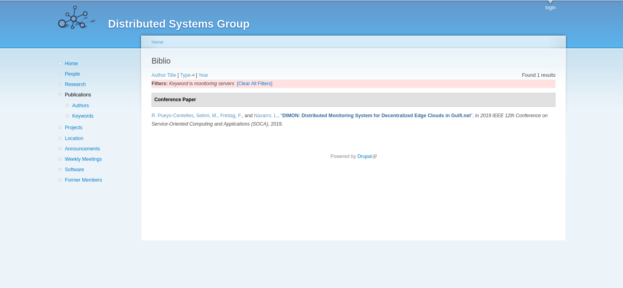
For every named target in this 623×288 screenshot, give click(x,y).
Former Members (83, 180)
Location (74, 138)
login (550, 7)
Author (159, 75)
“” (377, 115)
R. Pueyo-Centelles (173, 115)
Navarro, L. (266, 115)
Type (185, 75)
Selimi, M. (207, 115)
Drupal (367, 156)
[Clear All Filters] (255, 83)
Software (74, 169)
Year (203, 75)
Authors (80, 105)
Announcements (82, 149)
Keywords (82, 116)
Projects (73, 127)
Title (171, 75)
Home (71, 63)
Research (75, 84)
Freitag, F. (231, 115)
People (72, 74)
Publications (78, 95)
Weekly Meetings (83, 159)
